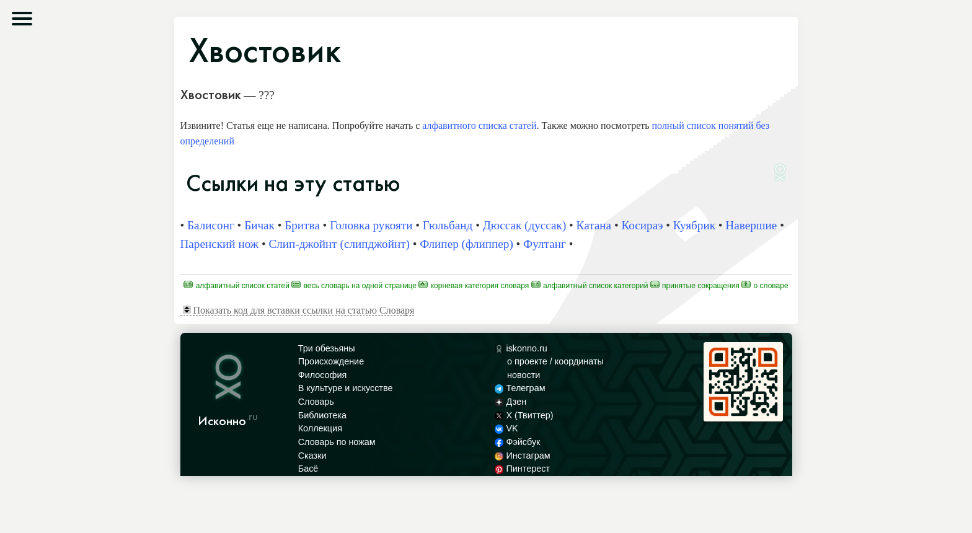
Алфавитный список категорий (589, 285)
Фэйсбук (517, 442)
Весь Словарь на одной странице (354, 285)
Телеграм (520, 388)
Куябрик (694, 225)
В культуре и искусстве (345, 388)
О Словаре (764, 285)
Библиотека (322, 415)
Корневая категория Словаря (473, 285)
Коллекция (320, 428)
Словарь (316, 402)
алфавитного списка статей (479, 125)
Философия (322, 375)
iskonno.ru (521, 348)
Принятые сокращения (695, 285)
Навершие (751, 225)
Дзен (510, 402)
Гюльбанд (448, 225)
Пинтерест (522, 469)
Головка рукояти (371, 225)
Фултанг (544, 243)
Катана (594, 225)
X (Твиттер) (524, 415)
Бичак (259, 225)
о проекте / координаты (555, 361)
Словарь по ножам (337, 442)
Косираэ (642, 225)
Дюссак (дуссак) (525, 225)
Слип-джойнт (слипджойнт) (339, 243)
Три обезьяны (326, 348)
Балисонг (210, 225)
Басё (308, 469)
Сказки (312, 455)
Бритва (302, 225)
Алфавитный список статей (236, 285)
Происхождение (331, 361)
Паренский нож (219, 243)
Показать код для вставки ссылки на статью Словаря (299, 310)
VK (506, 428)
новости (523, 375)
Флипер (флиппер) (466, 243)
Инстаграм (522, 455)
